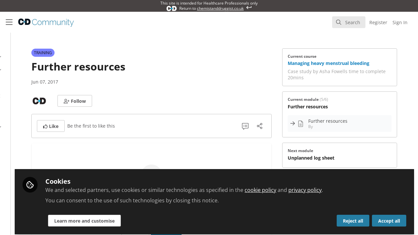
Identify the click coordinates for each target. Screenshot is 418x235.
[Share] (289, 126)
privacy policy (377, 186)
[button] (132, 101)
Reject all (353, 217)
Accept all (389, 217)
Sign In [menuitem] (400, 22)
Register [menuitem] (378, 22)
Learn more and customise (157, 217)
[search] (348, 22)
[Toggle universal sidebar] (9, 22)
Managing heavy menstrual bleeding (358, 63)
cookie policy (333, 186)
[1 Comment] (274, 126)
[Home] (41, 22)
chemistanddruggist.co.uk (220, 8)
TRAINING (100, 52)
